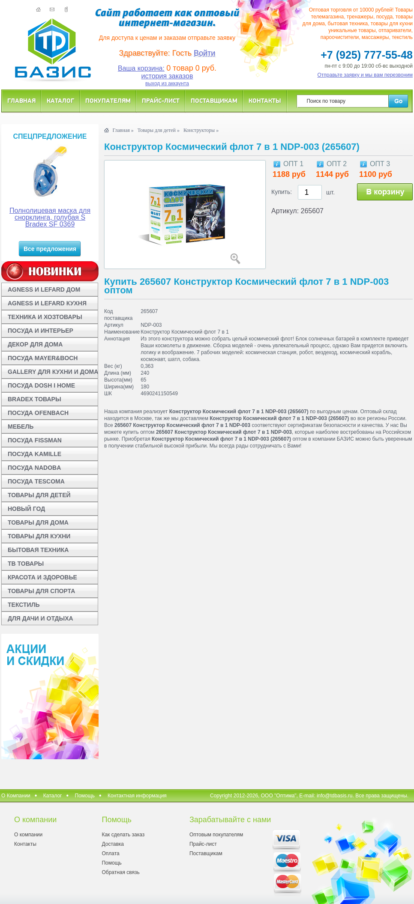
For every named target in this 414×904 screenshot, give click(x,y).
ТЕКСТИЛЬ (24, 604)
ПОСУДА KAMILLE (34, 454)
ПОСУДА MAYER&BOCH (43, 358)
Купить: (281, 191)
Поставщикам (214, 100)
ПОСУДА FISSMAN (35, 440)
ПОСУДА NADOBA (34, 467)
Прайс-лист (161, 100)
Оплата (110, 853)
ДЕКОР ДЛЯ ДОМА (35, 344)
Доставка (113, 844)
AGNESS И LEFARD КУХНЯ (47, 303)
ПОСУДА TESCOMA (36, 481)
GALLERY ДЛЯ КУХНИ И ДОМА (53, 371)
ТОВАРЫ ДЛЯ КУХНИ (39, 536)
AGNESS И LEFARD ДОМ (44, 289)
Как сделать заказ (123, 835)
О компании (28, 835)
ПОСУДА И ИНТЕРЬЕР (40, 330)
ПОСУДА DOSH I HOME (41, 385)
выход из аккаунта (167, 84)
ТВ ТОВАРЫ (26, 563)
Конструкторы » (201, 130)
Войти (204, 53)
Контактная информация (137, 796)
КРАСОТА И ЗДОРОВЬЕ (42, 577)
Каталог (60, 100)
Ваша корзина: (141, 68)
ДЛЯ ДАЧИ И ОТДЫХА (40, 618)
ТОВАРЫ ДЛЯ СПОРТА (41, 591)
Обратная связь (120, 872)
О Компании (15, 796)
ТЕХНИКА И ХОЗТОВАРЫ (45, 316)
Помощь (85, 796)
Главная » (122, 130)
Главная (21, 100)
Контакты (265, 100)
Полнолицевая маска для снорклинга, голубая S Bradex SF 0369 (49, 217)
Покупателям (108, 100)
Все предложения (50, 248)
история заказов (167, 76)
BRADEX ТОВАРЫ (34, 399)
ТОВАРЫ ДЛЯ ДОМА (38, 522)
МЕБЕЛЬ (20, 426)
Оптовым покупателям (216, 835)
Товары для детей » (159, 130)
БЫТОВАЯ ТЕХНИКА (38, 549)
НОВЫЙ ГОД (26, 508)
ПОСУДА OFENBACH (38, 412)
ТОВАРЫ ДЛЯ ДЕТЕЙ (39, 495)
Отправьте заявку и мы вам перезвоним (365, 75)
